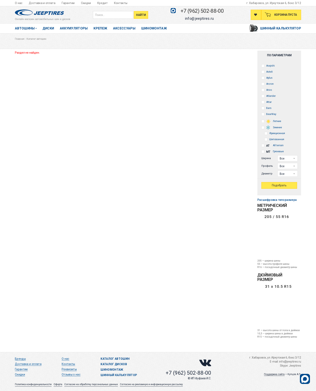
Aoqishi (268, 65)
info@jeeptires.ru (199, 18)
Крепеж (100, 28)
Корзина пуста (285, 14)
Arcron (267, 83)
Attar (266, 102)
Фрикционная (274, 133)
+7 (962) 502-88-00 (202, 11)
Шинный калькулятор (280, 28)
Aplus (266, 77)
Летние (271, 121)
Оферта (58, 384)
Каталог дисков (114, 364)
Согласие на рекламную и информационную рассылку (151, 384)
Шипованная (274, 139)
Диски (48, 28)
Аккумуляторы (74, 28)
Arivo (266, 90)
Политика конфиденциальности (33, 384)
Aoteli (267, 71)
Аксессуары (124, 28)
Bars (266, 108)
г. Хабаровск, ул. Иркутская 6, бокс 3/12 (273, 3)
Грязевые (272, 151)
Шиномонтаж (154, 28)
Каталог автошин (115, 358)
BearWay (268, 114)
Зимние (271, 127)
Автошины (25, 28)
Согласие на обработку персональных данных (91, 384)
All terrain (272, 145)
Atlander (268, 96)
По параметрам (279, 55)
